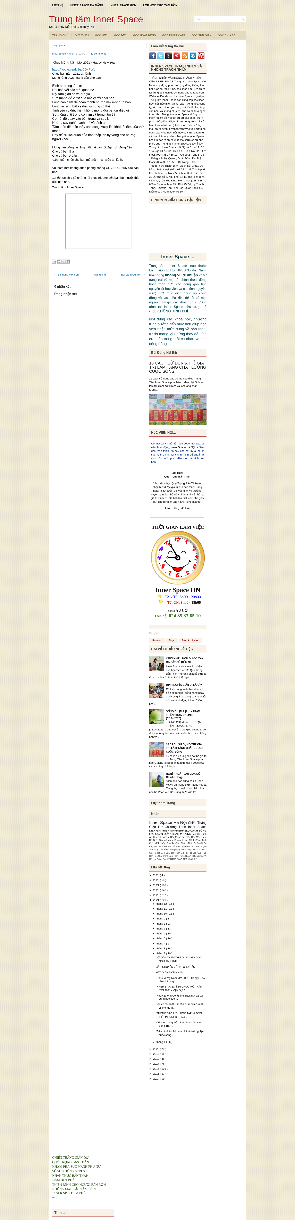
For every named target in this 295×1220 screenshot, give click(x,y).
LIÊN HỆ (57, 5)
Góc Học (101, 35)
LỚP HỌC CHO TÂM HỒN (160, 5)
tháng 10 (162, 913)
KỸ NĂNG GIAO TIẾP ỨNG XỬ (182, 859)
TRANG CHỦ (60, 35)
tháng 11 (162, 908)
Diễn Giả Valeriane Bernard (168, 840)
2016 (156, 1068)
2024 (156, 885)
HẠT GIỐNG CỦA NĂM (169, 972)
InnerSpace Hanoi (63, 53)
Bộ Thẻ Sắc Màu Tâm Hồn (176, 837)
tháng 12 (162, 903)
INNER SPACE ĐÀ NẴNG (86, 5)
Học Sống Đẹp (159, 859)
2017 (156, 1063)
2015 (156, 1073)
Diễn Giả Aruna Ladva (178, 833)
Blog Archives (190, 640)
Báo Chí (197, 834)
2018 (156, 1058)
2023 (156, 890)
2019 (156, 1053)
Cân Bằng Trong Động (170, 850)
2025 (156, 880)
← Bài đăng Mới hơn (66, 274)
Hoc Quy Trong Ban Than (166, 856)
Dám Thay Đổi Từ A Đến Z (193, 850)
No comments (98, 53)
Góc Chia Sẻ (226, 35)
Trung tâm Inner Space (96, 19)
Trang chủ (100, 274)
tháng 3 (161, 948)
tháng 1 (161, 1041)
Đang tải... (155, 633)
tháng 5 (161, 938)
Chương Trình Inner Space (185, 827)
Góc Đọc (120, 35)
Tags (172, 640)
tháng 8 (161, 923)
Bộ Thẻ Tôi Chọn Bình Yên (181, 846)
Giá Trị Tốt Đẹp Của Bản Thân (165, 853)
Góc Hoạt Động (144, 35)
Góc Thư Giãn (202, 35)
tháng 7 (161, 928)
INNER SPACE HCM (123, 5)
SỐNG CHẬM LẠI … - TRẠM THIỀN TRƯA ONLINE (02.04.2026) (183, 715)
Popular (157, 640)
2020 (156, 1048)
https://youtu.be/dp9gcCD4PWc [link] (73, 69)
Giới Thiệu (82, 35)
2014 (156, 1078)
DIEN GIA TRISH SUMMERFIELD (169, 830)
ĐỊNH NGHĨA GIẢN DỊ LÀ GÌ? (184, 684)
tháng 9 (161, 918)
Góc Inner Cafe (173, 35)
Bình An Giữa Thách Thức (180, 843)
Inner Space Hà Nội (183, 447)
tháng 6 (161, 933)
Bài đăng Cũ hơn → (133, 274)
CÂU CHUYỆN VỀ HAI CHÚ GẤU (175, 966)
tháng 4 (161, 943)
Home (57, 45)
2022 (156, 894)
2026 (156, 875)
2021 (156, 899)
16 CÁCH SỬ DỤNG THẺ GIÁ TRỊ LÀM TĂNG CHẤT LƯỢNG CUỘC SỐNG (177, 367)
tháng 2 (161, 953)
